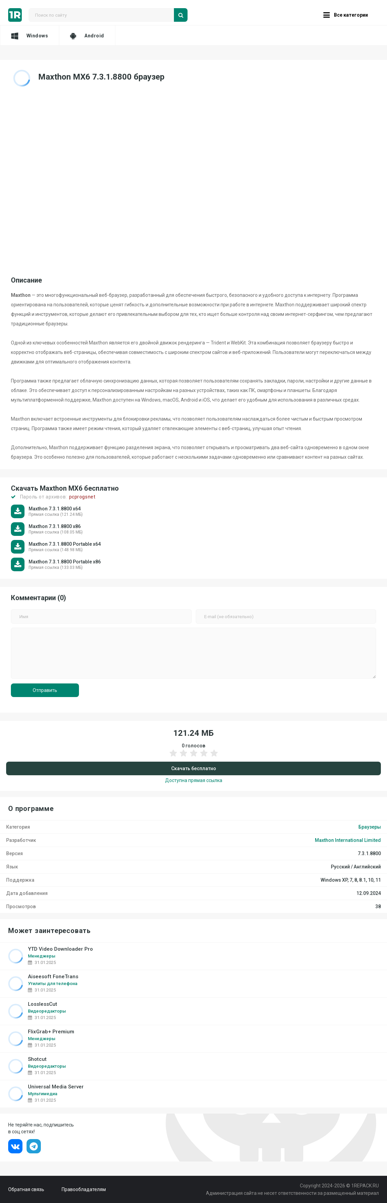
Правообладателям (84, 1189)
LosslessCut (42, 1004)
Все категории (345, 15)
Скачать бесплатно (193, 768)
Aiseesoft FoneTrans (53, 976)
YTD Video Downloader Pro (60, 949)
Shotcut (37, 1059)
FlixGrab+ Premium (51, 1031)
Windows (29, 35)
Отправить (45, 690)
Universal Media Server (56, 1086)
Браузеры (369, 827)
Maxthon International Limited (348, 840)
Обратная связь (26, 1189)
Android (87, 35)
